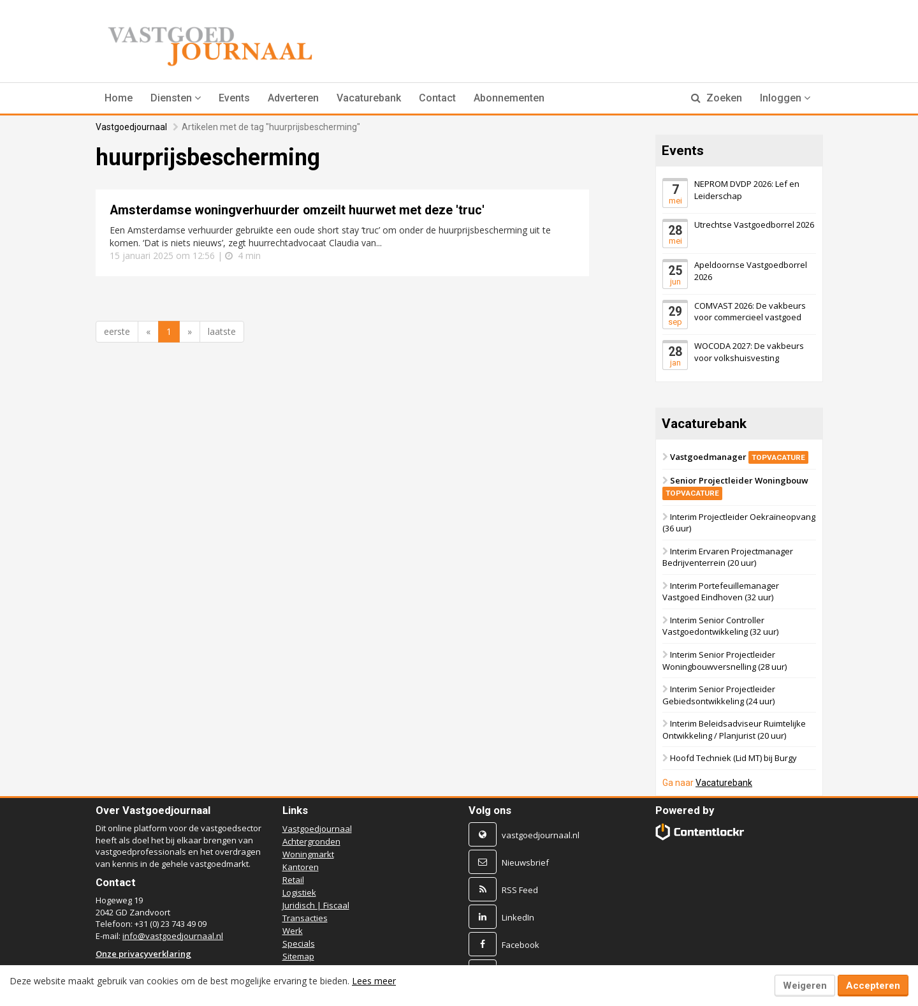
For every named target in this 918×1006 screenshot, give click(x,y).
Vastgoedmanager (739, 456)
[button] (176, 98)
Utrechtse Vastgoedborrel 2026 (754, 224)
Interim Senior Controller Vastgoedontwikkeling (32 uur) (720, 626)
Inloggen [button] (785, 98)
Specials (298, 943)
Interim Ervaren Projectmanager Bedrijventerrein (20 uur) (727, 557)
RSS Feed (520, 890)
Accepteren (873, 985)
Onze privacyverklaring (143, 953)
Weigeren (805, 985)
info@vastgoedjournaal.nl (172, 936)
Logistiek (299, 892)
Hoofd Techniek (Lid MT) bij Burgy (733, 758)
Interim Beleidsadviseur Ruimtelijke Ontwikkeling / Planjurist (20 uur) (734, 729)
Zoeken (716, 98)
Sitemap (298, 956)
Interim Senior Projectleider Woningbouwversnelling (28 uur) (724, 660)
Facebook (520, 945)
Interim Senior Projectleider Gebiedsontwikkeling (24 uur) (718, 695)
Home (119, 98)
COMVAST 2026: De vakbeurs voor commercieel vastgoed (750, 311)
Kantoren (300, 867)
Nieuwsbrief (525, 862)
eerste (117, 331)
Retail (293, 879)
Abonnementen (509, 98)
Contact (437, 98)
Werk (292, 930)
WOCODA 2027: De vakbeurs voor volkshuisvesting (749, 352)
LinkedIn (518, 917)
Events (234, 98)
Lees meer (374, 981)
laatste (222, 331)
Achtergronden (311, 841)
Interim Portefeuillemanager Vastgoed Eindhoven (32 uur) (720, 591)
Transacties (305, 918)
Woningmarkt (308, 854)
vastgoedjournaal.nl (540, 835)
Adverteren (293, 98)
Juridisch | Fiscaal (315, 905)
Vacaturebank (369, 98)
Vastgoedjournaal (131, 127)
